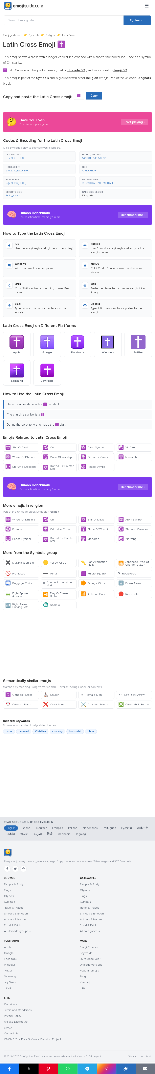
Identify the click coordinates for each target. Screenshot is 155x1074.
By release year (90, 959)
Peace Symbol (93, 467)
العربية (38, 834)
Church (51, 695)
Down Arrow (129, 583)
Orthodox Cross (94, 457)
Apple (8, 947)
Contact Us (11, 1033)
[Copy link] (126, 1069)
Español (26, 828)
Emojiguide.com (12, 35)
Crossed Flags (18, 704)
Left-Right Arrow (131, 695)
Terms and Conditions (18, 1010)
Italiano (73, 828)
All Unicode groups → (17, 931)
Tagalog (81, 834)
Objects (9, 896)
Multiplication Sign (20, 562)
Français (57, 828)
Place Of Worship (57, 457)
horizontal (75, 731)
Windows (10, 964)
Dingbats (87, 195)
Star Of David (17, 447)
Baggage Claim (18, 583)
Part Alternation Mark (94, 563)
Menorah (127, 457)
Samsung (10, 976)
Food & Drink (12, 925)
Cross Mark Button (133, 704)
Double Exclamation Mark (57, 584)
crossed (24, 731)
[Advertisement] (77, 644)
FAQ (82, 988)
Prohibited (15, 573)
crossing (57, 731)
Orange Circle (93, 583)
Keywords (86, 953)
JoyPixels (10, 982)
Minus (50, 573)
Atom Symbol (93, 447)
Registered (127, 573)
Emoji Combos (89, 947)
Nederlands (90, 828)
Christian (40, 731)
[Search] (137, 20)
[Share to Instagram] (106, 1069)
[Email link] (145, 1069)
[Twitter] (15, 869)
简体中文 (142, 828)
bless (91, 731)
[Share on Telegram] (87, 1069)
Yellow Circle (54, 562)
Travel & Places (13, 907)
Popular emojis (89, 970)
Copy (94, 95)
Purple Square (93, 573)
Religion (51, 35)
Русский (126, 828)
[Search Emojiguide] (64, 20)
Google (9, 953)
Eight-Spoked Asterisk (17, 595)
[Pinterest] (23, 869)
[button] (39, 156)
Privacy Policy (12, 1016)
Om (48, 447)
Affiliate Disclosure (16, 1021)
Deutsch (41, 828)
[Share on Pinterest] (48, 1069)
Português (109, 828)
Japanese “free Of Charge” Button (133, 563)
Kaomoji (85, 982)
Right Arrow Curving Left (16, 605)
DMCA (8, 1027)
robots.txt (145, 1056)
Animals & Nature (15, 919)
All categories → (90, 931)
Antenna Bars (93, 594)
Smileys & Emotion (16, 913)
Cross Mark (53, 704)
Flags (7, 890)
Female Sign (91, 695)
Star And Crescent (20, 467)
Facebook (10, 959)
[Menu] (146, 6)
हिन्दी (49, 834)
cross (9, 731)
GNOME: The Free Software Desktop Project (32, 1039)
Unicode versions (91, 964)
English (11, 828)
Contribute (11, 1004)
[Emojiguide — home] (23, 6)
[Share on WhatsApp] (67, 1069)
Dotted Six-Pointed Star (58, 467)
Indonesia (64, 834)
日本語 (10, 834)
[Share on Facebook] (9, 1069)
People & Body (13, 884)
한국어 (24, 834)
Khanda (13, 529)
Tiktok (8, 988)
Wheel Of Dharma (20, 457)
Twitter (8, 970)
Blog (83, 976)
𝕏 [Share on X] (29, 1068)
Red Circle (128, 594)
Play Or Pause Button (55, 595)
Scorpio (51, 605)
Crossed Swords (95, 704)
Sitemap (132, 1056)
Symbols (34, 35)
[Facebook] (7, 869)
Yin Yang (127, 447)
